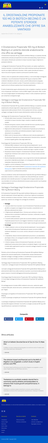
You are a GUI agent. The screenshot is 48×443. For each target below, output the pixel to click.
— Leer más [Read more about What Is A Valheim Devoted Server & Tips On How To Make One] (6, 352)
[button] (45, 4)
